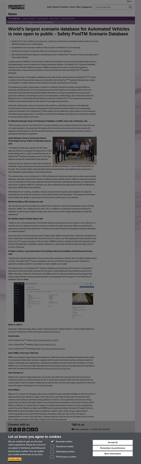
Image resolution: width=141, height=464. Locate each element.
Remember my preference (112, 448)
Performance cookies (63, 457)
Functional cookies (62, 447)
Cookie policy (14, 459)
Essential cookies (61, 441)
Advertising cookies (62, 452)
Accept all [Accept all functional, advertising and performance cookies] (112, 442)
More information (112, 453)
